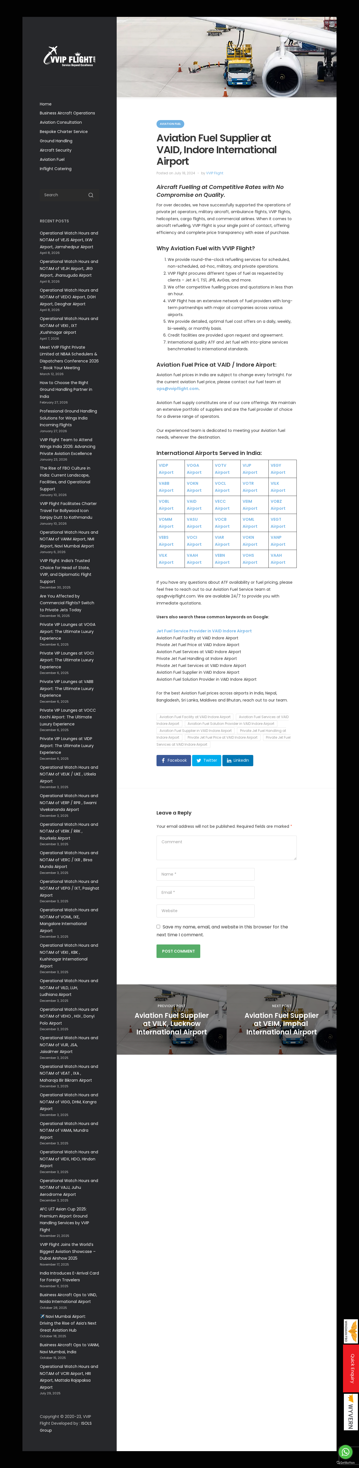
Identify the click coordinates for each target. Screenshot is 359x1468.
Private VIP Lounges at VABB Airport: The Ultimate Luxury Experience (67, 688)
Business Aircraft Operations (67, 113)
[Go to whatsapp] (346, 1452)
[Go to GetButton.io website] (346, 1462)
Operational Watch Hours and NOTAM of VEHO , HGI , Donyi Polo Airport (69, 1016)
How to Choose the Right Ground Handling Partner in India (66, 389)
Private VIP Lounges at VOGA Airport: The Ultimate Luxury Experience (67, 631)
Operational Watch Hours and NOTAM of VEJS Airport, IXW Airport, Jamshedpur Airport (69, 240)
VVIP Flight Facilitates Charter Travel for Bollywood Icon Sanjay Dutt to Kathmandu (68, 510)
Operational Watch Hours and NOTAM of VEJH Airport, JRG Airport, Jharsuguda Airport (69, 268)
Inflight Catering (56, 169)
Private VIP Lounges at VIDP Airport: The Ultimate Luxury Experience (67, 745)
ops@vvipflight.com (178, 388)
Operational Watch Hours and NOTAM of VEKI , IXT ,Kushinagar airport (69, 325)
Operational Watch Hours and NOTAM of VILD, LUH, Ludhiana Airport (69, 987)
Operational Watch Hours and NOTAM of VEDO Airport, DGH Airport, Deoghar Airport (69, 297)
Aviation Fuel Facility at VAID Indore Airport (195, 716)
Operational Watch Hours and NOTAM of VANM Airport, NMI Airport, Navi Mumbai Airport (69, 539)
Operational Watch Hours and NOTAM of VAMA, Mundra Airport (69, 1130)
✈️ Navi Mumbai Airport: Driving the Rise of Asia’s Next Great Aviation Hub (68, 1323)
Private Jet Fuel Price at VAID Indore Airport (222, 737)
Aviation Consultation (61, 122)
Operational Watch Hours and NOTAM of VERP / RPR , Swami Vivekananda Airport (69, 802)
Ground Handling (56, 141)
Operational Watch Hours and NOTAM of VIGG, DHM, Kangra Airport (69, 1101)
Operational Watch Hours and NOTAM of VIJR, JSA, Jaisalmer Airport (69, 1044)
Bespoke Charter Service (64, 131)
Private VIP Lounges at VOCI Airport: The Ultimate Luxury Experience (67, 660)
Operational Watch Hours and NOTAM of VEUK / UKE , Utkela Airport (69, 774)
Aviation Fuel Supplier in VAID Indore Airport (196, 730)
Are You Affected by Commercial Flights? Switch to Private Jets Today (67, 603)
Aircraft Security (56, 150)
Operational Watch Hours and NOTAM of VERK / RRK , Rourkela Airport (69, 831)
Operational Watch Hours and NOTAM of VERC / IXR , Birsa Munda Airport (69, 859)
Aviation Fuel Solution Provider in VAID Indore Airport (231, 723)
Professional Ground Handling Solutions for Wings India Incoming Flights (68, 418)
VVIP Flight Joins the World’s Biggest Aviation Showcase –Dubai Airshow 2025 (68, 1251)
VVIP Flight (214, 173)
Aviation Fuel (52, 159)
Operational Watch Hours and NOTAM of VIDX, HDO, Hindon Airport (69, 1159)
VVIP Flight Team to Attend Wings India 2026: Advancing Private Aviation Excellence (67, 446)
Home (46, 104)
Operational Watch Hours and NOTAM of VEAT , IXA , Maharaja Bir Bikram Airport (69, 1073)
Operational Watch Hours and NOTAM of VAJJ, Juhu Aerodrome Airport (69, 1187)
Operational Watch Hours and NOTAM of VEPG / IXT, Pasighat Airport (69, 888)
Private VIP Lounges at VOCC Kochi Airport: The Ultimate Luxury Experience (68, 717)
